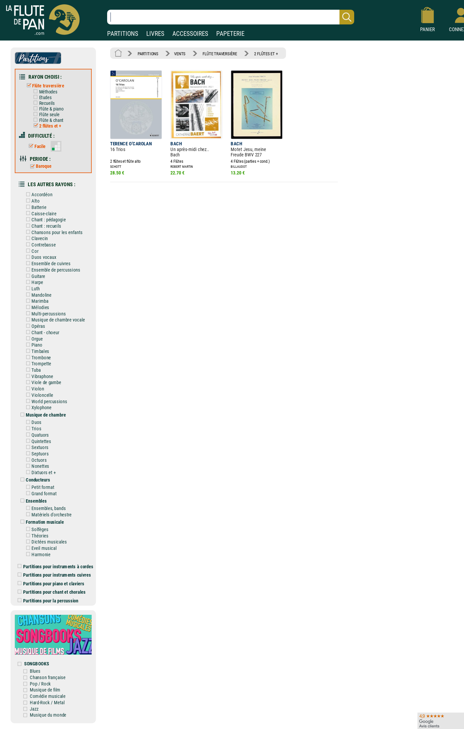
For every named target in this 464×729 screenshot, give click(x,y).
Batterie (35, 207)
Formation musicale (41, 522)
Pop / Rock (40, 683)
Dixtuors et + (39, 472)
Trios (32, 429)
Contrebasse (39, 244)
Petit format (39, 487)
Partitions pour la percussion (48, 600)
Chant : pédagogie (44, 220)
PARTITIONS (122, 34)
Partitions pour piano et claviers (51, 583)
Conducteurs (34, 480)
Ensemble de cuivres (47, 264)
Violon (33, 389)
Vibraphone (38, 376)
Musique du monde (48, 715)
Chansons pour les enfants (53, 232)
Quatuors (36, 435)
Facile (36, 146)
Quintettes (37, 441)
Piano (33, 345)
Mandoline (37, 295)
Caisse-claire (40, 213)
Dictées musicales (45, 542)
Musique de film (45, 690)
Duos (32, 422)
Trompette (37, 364)
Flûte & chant (47, 120)
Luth (31, 288)
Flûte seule (45, 114)
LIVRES (155, 34)
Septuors (36, 453)
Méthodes (44, 91)
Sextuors (36, 447)
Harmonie (37, 554)
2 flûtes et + (46, 126)
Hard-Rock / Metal (47, 702)
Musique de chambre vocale (54, 320)
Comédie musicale (47, 696)
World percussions (45, 401)
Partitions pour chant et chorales (52, 592)
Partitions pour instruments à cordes (55, 566)
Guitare (34, 276)
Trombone (37, 357)
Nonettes (36, 466)
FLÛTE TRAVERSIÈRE (220, 53)
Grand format (40, 493)
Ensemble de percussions (51, 270)
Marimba (36, 301)
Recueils (43, 103)
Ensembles (32, 501)
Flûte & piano (47, 109)
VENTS (179, 53)
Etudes (41, 97)
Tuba (32, 370)
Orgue (33, 339)
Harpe (33, 282)
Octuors (35, 460)
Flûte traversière (44, 85)
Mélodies (36, 307)
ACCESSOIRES (190, 34)
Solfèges (36, 529)
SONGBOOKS (36, 664)
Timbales (36, 351)
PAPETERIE (230, 34)
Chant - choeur (41, 332)
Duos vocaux (39, 257)
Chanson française (47, 677)
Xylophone (37, 408)
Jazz (34, 709)
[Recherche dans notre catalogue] (230, 17)
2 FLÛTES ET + (266, 53)
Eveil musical (40, 548)
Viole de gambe (42, 382)
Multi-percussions (44, 313)
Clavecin (35, 238)
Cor (30, 251)
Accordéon (38, 195)
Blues (35, 671)
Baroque (39, 166)
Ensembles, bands (44, 508)
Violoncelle (38, 395)
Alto (31, 201)
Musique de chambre (42, 415)
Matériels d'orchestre (47, 514)
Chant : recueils (42, 226)
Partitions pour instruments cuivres (54, 575)
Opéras (34, 326)
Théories (36, 535)
